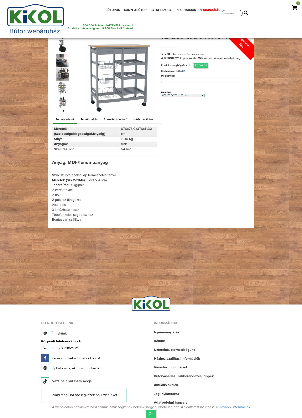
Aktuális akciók (166, 385)
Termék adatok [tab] (65, 119)
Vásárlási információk (171, 367)
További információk (235, 407)
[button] (63, 38)
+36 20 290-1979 (61, 346)
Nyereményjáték (167, 332)
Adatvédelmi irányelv (170, 402)
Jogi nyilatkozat (166, 394)
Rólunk (159, 341)
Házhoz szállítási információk (177, 358)
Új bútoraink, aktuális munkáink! (70, 368)
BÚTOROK (113, 10)
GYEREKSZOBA (161, 10)
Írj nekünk (54, 333)
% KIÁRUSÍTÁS (210, 10)
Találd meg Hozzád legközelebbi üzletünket (84, 395)
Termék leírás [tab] (89, 119)
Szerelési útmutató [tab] (115, 119)
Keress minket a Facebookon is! (70, 358)
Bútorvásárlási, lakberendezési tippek (184, 376)
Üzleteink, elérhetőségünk (174, 350)
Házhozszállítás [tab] (143, 119)
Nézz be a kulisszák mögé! (66, 381)
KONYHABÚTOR (135, 10)
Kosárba (201, 65)
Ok (151, 414)
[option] (63, 46)
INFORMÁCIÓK (186, 10)
